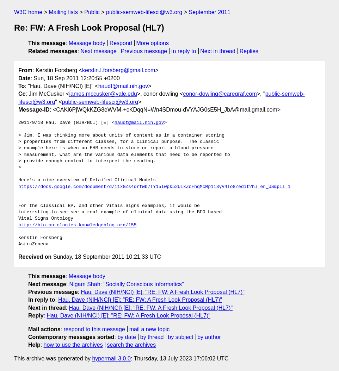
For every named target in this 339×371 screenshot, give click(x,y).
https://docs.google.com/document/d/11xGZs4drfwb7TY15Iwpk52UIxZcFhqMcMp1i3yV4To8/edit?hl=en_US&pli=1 (154, 187)
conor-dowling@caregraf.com (220, 94)
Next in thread (217, 51)
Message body (87, 43)
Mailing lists (63, 12)
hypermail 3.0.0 (111, 358)
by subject (180, 337)
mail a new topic (149, 329)
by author (209, 337)
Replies (249, 51)
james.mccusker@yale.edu (103, 94)
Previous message (144, 51)
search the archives (131, 345)
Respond (121, 43)
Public (92, 12)
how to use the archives (73, 345)
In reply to (183, 51)
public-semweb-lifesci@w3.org (144, 12)
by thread (152, 337)
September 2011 (209, 12)
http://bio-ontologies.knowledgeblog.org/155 (77, 225)
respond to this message (94, 329)
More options (152, 43)
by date (126, 337)
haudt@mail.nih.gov (123, 86)
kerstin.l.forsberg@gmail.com (118, 70)
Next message (99, 51)
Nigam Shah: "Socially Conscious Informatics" (126, 284)
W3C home (28, 12)
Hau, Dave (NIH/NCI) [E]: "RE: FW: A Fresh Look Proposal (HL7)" (163, 292)
